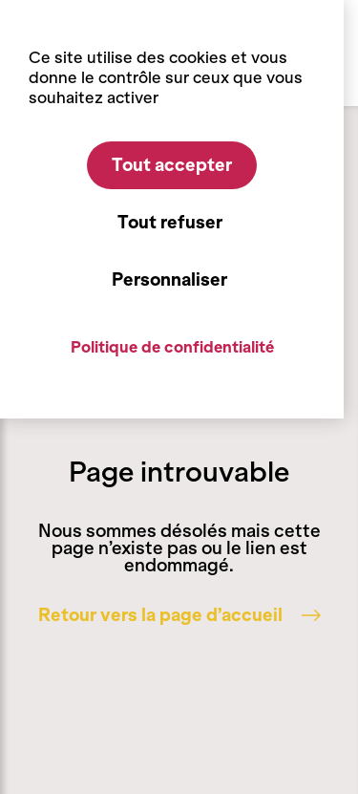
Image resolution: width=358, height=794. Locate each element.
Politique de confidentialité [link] (172, 346)
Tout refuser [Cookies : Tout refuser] (169, 222)
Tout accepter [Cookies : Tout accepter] (172, 165)
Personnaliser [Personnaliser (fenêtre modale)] (169, 279)
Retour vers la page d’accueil (179, 615)
